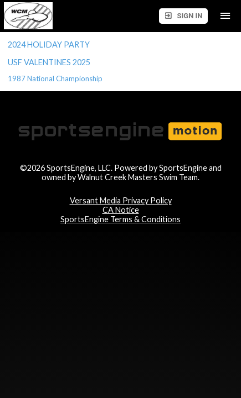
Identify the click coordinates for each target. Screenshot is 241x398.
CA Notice (120, 209)
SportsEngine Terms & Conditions (120, 219)
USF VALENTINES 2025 (50, 62)
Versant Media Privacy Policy (121, 200)
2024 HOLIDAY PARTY (49, 44)
